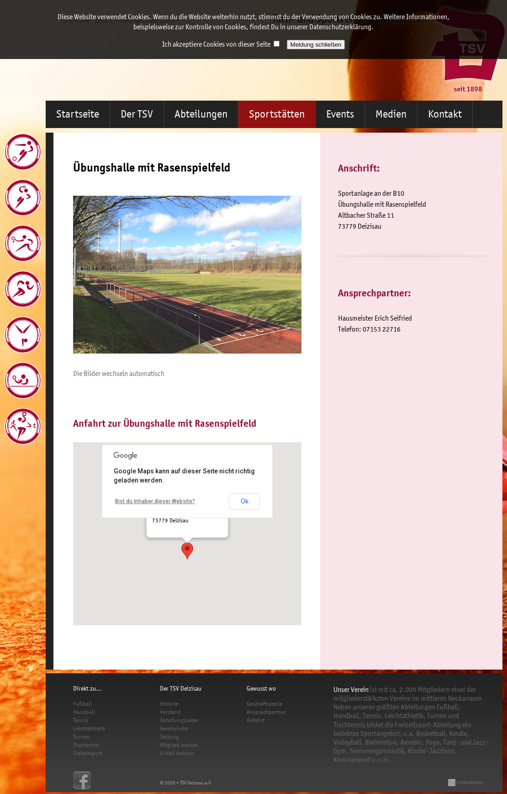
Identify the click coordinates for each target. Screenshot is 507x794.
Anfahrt (255, 720)
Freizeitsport (87, 753)
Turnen (81, 736)
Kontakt (445, 114)
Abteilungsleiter (179, 720)
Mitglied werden (179, 744)
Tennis (80, 720)
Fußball (82, 703)
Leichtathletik (89, 728)
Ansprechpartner (266, 711)
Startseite (77, 114)
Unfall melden (177, 753)
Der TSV (137, 114)
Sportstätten (277, 114)
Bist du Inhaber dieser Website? (155, 501)
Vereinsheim (174, 728)
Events (340, 114)
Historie (169, 703)
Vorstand (170, 711)
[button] (187, 550)
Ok (244, 501)
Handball (84, 711)
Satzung (169, 736)
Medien (391, 114)
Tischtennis (86, 744)
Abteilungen (200, 114)
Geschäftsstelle (264, 703)
